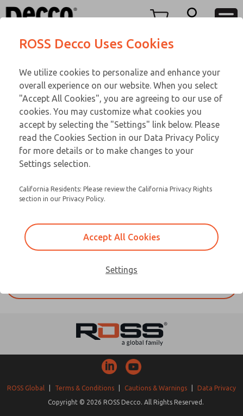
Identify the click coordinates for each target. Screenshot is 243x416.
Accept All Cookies (121, 237)
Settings (121, 270)
